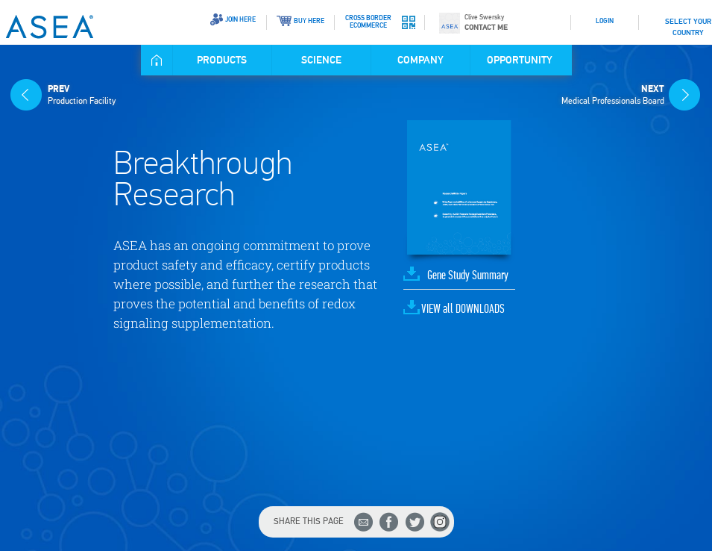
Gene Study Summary (467, 276)
